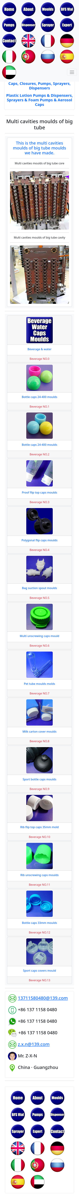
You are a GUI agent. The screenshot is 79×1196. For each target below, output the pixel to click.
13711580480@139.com (43, 998)
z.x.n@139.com (34, 1044)
